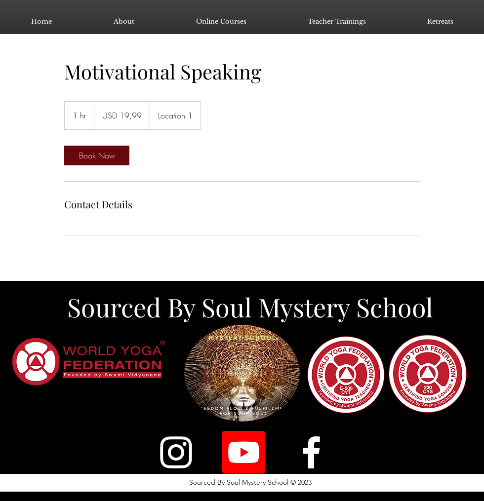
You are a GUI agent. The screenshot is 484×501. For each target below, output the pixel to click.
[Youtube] (243, 452)
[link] (96, 155)
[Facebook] (311, 452)
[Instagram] (176, 452)
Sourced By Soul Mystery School (250, 307)
